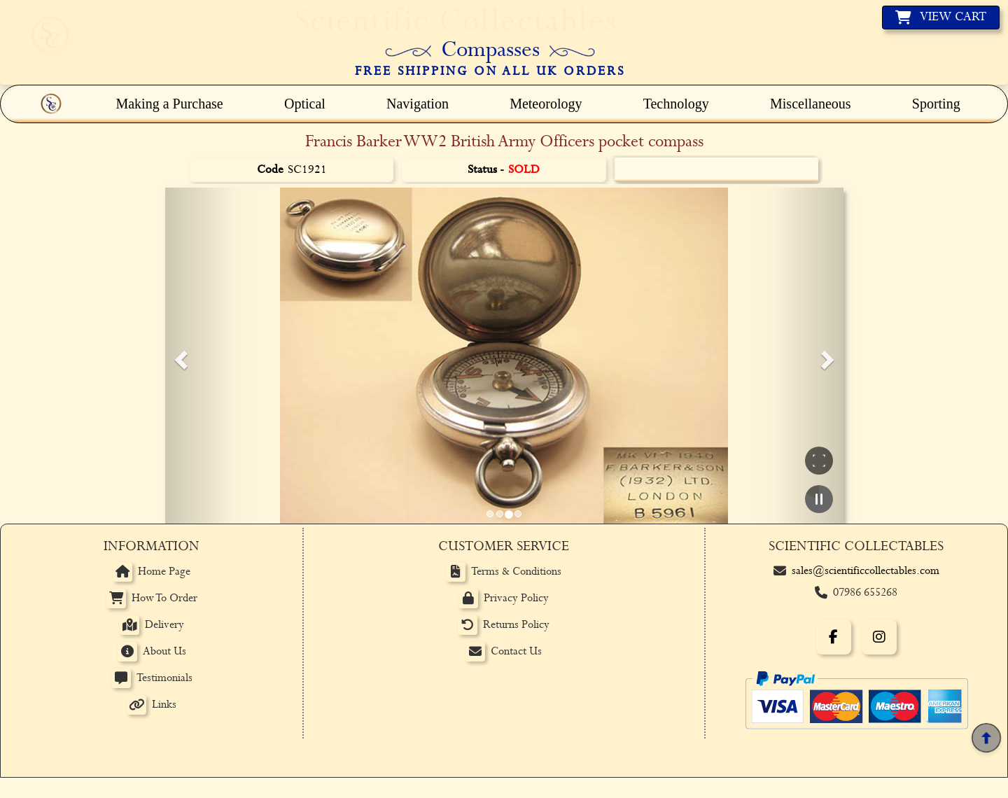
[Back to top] (986, 738)
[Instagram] (879, 637)
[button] (179, 356)
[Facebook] (833, 637)
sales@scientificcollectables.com (865, 571)
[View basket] (941, 17)
